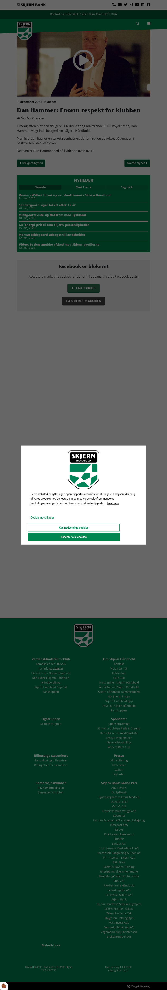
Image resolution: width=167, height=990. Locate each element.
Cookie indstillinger (42, 517)
